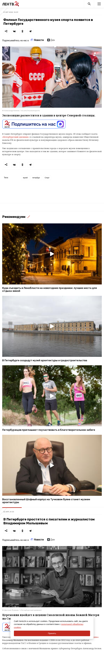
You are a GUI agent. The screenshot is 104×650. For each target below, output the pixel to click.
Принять (52, 633)
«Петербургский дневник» (15, 137)
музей (25, 178)
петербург (36, 178)
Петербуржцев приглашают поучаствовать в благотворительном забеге (48, 430)
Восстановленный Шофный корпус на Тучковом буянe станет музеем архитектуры (46, 501)
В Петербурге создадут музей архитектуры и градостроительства (44, 360)
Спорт (47, 178)
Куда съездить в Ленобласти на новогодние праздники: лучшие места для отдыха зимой (49, 289)
